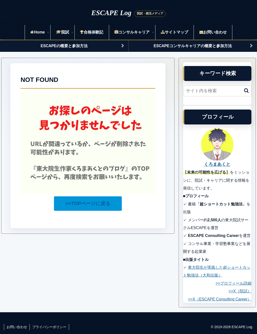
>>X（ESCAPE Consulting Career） (219, 299)
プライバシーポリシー (49, 327)
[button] (246, 90)
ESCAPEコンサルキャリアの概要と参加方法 (193, 46)
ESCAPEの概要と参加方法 (64, 46)
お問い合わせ (17, 327)
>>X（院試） (240, 291)
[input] (217, 90)
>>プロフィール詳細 (233, 283)
